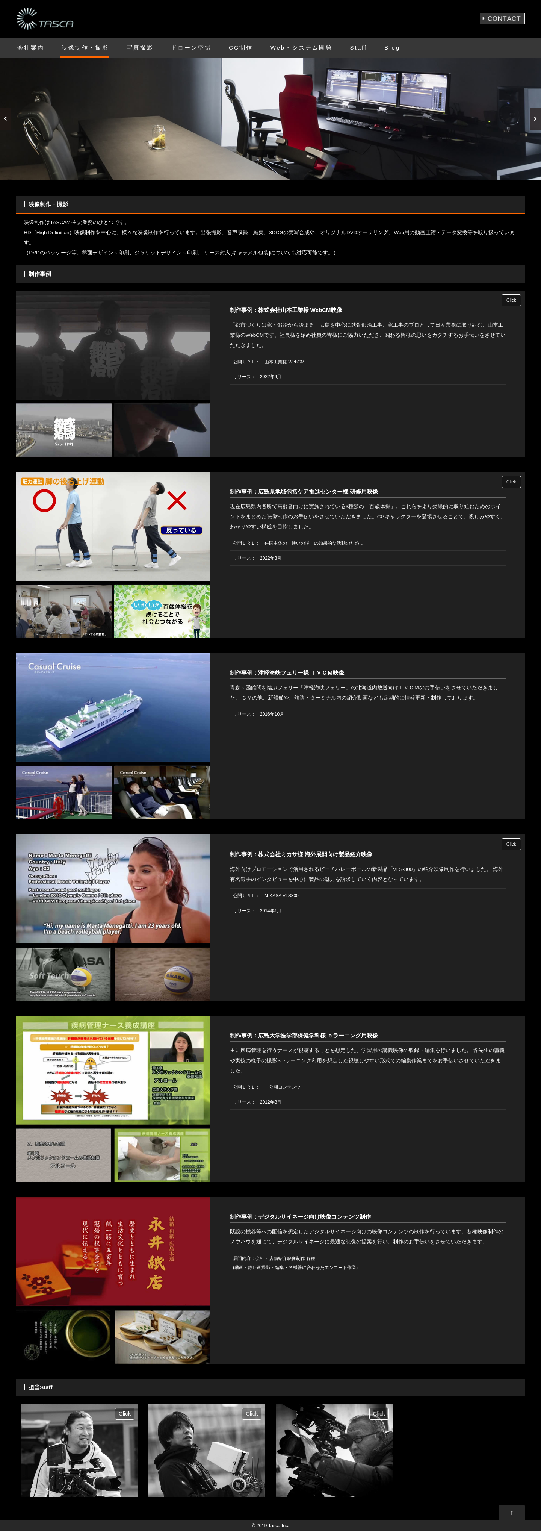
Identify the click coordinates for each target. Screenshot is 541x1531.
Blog (392, 47)
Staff (358, 47)
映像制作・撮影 (85, 47)
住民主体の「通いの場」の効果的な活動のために (314, 543)
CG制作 (241, 47)
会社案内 (30, 47)
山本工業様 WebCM (284, 362)
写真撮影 (140, 47)
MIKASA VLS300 (281, 895)
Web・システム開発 (301, 47)
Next (535, 119)
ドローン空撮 (191, 47)
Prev (5, 119)
